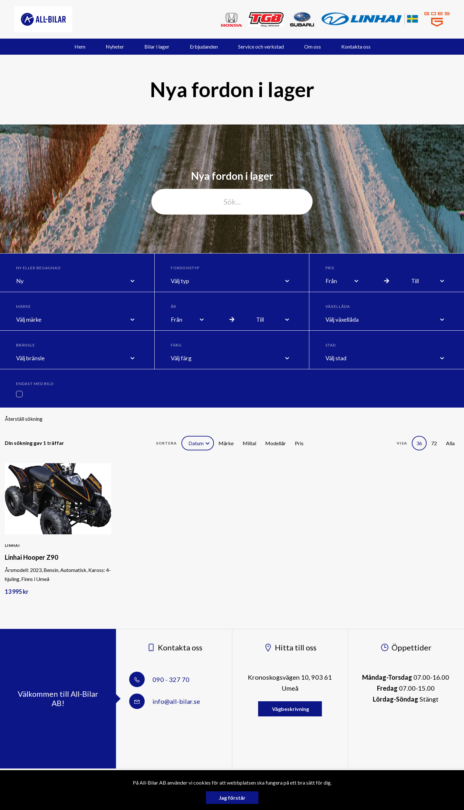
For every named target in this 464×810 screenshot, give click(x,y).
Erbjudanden (204, 46)
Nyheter (115, 46)
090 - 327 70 (159, 679)
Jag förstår (232, 798)
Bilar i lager (156, 46)
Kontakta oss (356, 46)
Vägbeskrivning (290, 709)
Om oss (312, 46)
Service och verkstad (261, 46)
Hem (79, 46)
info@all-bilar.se (164, 701)
